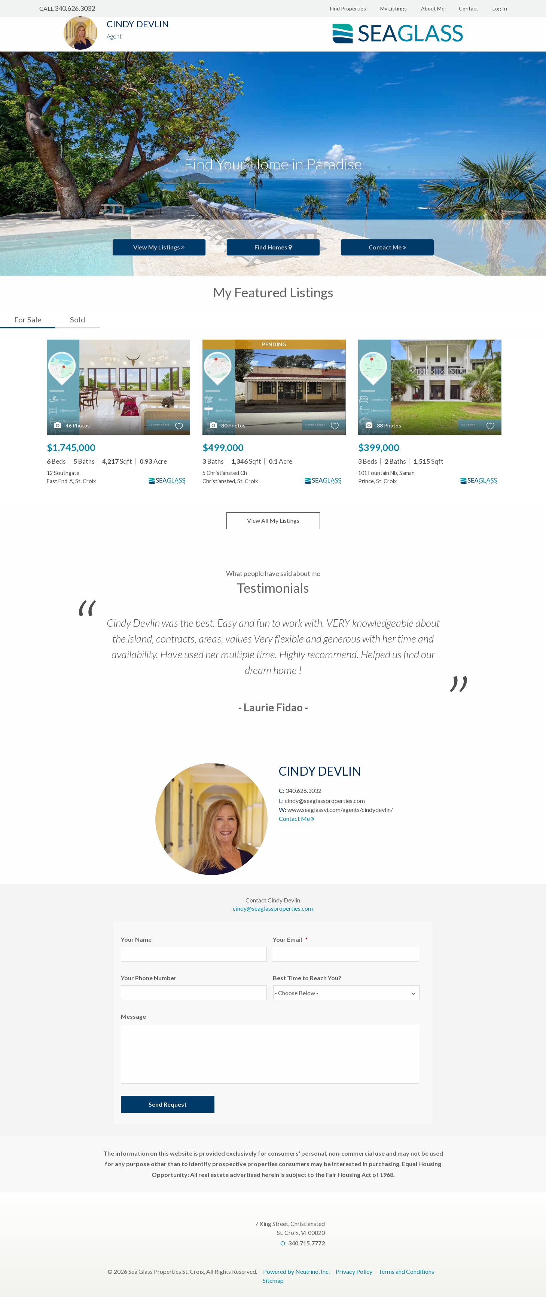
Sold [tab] (77, 319)
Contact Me (387, 247)
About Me (433, 8)
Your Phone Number (149, 977)
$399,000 (378, 447)
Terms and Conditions (406, 1271)
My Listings (393, 8)
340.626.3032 (75, 8)
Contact (468, 8)
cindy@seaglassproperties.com (325, 800)
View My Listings (158, 247)
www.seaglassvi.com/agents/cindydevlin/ (340, 809)
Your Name (136, 939)
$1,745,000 (71, 447)
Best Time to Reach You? (307, 977)
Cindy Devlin (138, 23)
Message (133, 1016)
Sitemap (273, 1280)
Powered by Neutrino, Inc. (296, 1271)
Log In (499, 8)
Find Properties (348, 8)
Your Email (290, 939)
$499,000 (223, 447)
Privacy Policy (354, 1271)
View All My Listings (273, 520)
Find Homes (273, 247)
